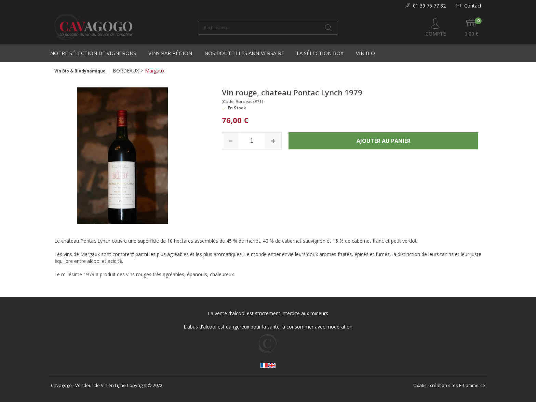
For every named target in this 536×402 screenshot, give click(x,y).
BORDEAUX (126, 70)
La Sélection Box (320, 53)
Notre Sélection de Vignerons (93, 53)
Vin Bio (365, 53)
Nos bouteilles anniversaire (244, 53)
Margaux (154, 70)
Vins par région (170, 53)
